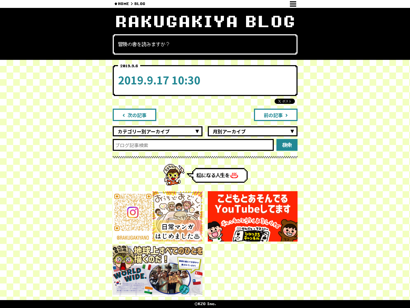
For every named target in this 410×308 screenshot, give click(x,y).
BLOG (139, 3)
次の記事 (134, 115)
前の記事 (276, 115)
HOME (123, 3)
